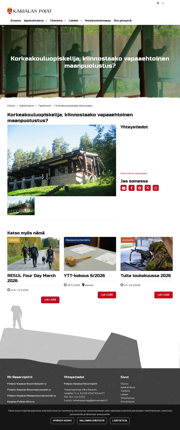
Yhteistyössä (127, 398)
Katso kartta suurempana (134, 173)
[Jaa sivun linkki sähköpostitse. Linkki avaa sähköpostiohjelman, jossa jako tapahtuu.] (125, 188)
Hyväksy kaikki (62, 420)
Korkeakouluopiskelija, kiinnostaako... (74, 105)
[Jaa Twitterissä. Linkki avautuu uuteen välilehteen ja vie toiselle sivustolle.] (149, 188)
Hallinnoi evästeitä (92, 420)
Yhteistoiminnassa (98, 20)
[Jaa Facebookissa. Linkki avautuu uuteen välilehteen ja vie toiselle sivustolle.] (133, 188)
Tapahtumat (45, 105)
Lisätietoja (119, 420)
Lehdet (74, 20)
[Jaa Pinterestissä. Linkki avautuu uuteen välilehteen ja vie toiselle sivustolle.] (141, 188)
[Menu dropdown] (45, 21)
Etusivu (16, 20)
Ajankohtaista (34, 20)
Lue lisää (50, 299)
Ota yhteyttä (122, 20)
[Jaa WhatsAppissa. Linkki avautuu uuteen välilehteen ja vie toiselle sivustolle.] (156, 188)
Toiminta (56, 20)
